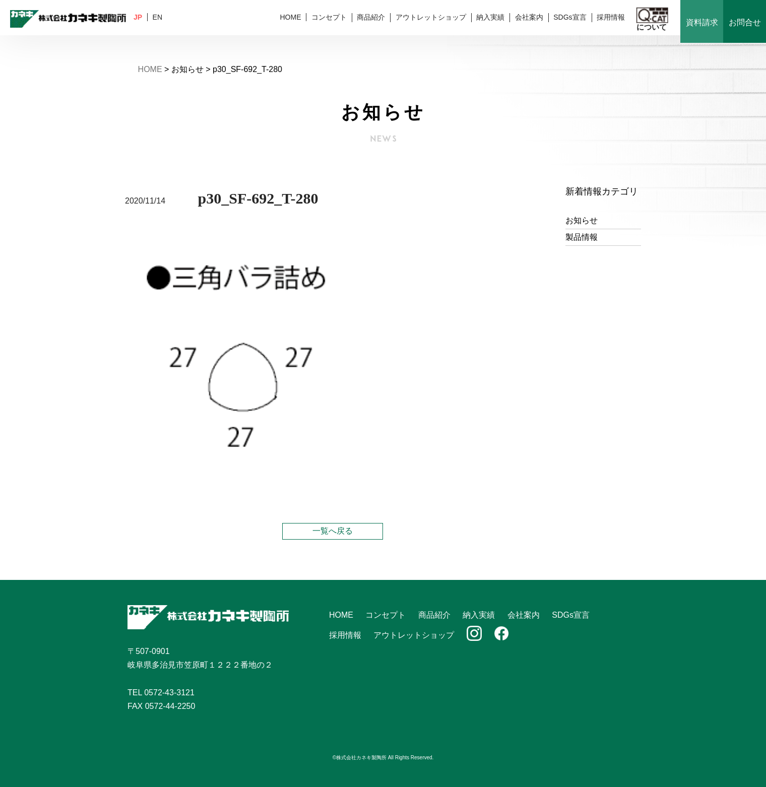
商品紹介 (371, 17)
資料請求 (702, 22)
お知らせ (581, 220)
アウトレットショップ (431, 17)
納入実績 (490, 17)
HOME (290, 17)
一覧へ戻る (332, 531)
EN (157, 17)
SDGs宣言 (569, 17)
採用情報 (611, 17)
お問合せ (745, 22)
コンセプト (329, 17)
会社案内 (529, 17)
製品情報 (581, 237)
